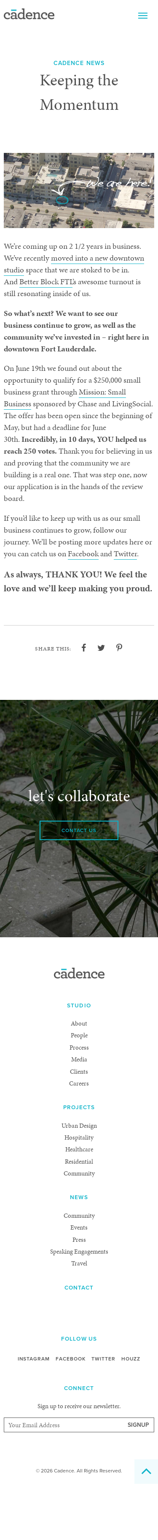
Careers (79, 1132)
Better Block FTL (104, 282)
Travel (79, 1312)
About (79, 1072)
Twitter (78, 589)
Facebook (32, 589)
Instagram (32, 1408)
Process (79, 1096)
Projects (79, 1157)
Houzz (133, 1408)
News (79, 1246)
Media (79, 1108)
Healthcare (79, 1198)
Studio (79, 1055)
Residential (79, 1210)
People (78, 1084)
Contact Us (79, 879)
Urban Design (79, 1174)
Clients (79, 1120)
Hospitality (79, 1186)
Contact (79, 1337)
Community (79, 1222)
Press (79, 1288)
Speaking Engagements (79, 1300)
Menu (142, 14)
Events (79, 1276)
